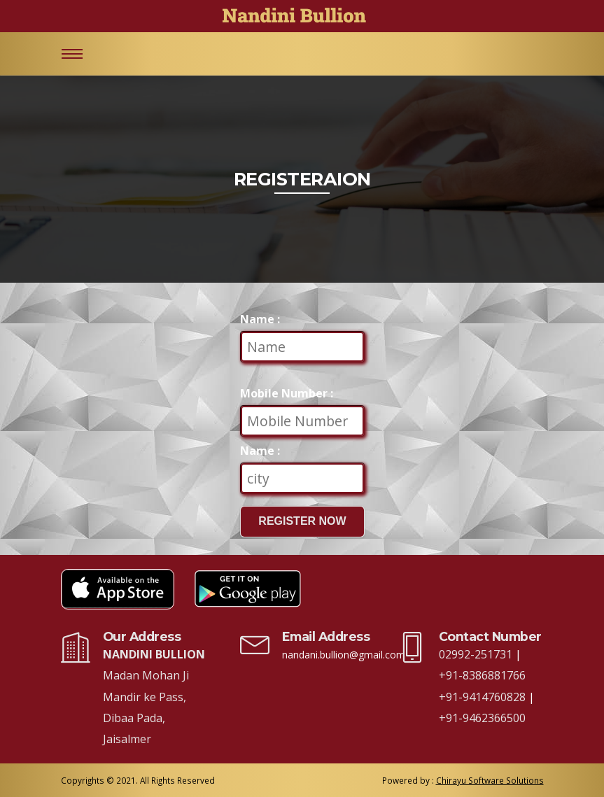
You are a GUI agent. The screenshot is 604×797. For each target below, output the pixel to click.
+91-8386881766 (482, 675)
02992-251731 (477, 654)
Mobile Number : (286, 393)
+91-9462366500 (482, 718)
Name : (260, 319)
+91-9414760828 (483, 697)
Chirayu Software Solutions (490, 780)
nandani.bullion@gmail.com (343, 654)
